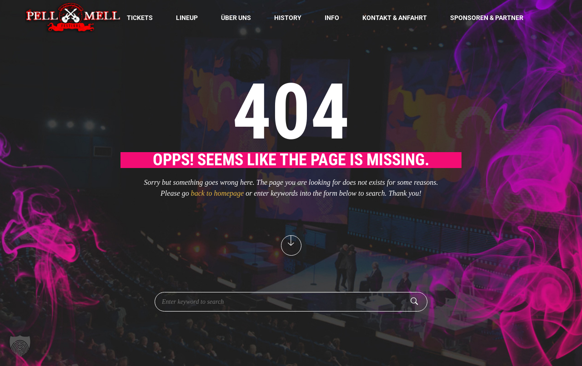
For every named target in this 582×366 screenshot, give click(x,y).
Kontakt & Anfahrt (394, 17)
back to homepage (217, 193)
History (287, 17)
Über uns (236, 17)
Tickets (140, 17)
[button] (20, 346)
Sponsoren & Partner (486, 17)
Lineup (187, 17)
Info (332, 17)
